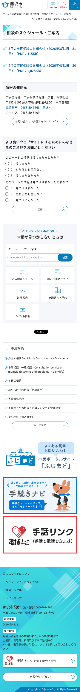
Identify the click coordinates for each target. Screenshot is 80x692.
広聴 (25, 13)
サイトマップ (14, 598)
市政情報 (16, 13)
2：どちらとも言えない (26, 169)
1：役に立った (20, 163)
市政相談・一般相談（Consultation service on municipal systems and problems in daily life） (37, 369)
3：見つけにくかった (25, 200)
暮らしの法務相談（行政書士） (26, 390)
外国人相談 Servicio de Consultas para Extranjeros (38, 358)
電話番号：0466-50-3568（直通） (29, 107)
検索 (65, 257)
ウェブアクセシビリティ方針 (23, 582)
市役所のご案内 (40, 676)
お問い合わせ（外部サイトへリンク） (37, 121)
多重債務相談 (16, 399)
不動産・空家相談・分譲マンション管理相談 (34, 408)
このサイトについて (18, 573)
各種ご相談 (14, 380)
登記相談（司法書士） (21, 417)
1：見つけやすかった (25, 188)
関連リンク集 (14, 590)
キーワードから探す (22, 248)
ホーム (6, 13)
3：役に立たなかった (25, 175)
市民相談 (34, 13)
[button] (52, 5)
